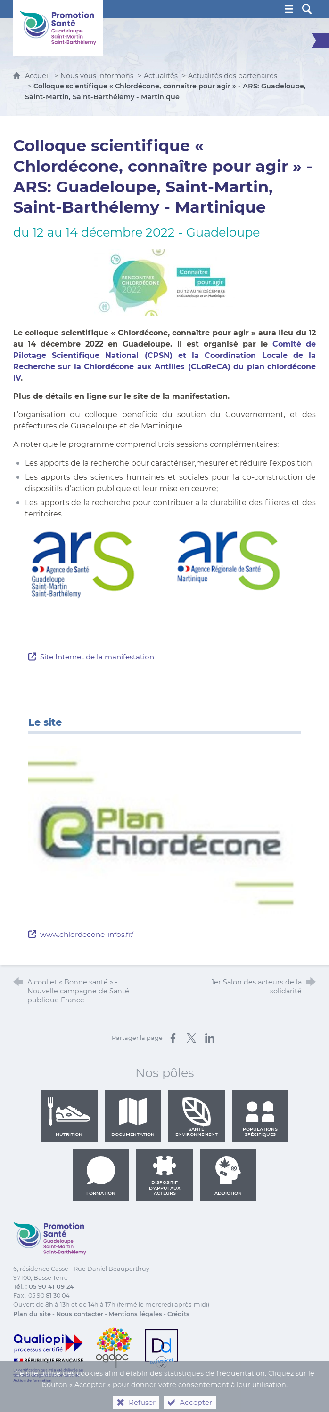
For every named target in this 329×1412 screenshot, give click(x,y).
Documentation (133, 1117)
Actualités (161, 75)
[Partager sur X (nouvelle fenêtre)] (191, 1038)
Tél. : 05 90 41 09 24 (43, 1286)
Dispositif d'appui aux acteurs (165, 1176)
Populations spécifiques (260, 1117)
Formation (100, 1176)
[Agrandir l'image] (164, 582)
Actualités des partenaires (232, 75)
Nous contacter (79, 1313)
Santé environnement (196, 1117)
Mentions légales (135, 1313)
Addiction (228, 1176)
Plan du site (32, 1313)
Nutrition (69, 1117)
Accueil (38, 75)
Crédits (178, 1313)
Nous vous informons (96, 75)
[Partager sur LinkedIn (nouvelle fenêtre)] (210, 1038)
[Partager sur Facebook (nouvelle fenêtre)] (173, 1038)
